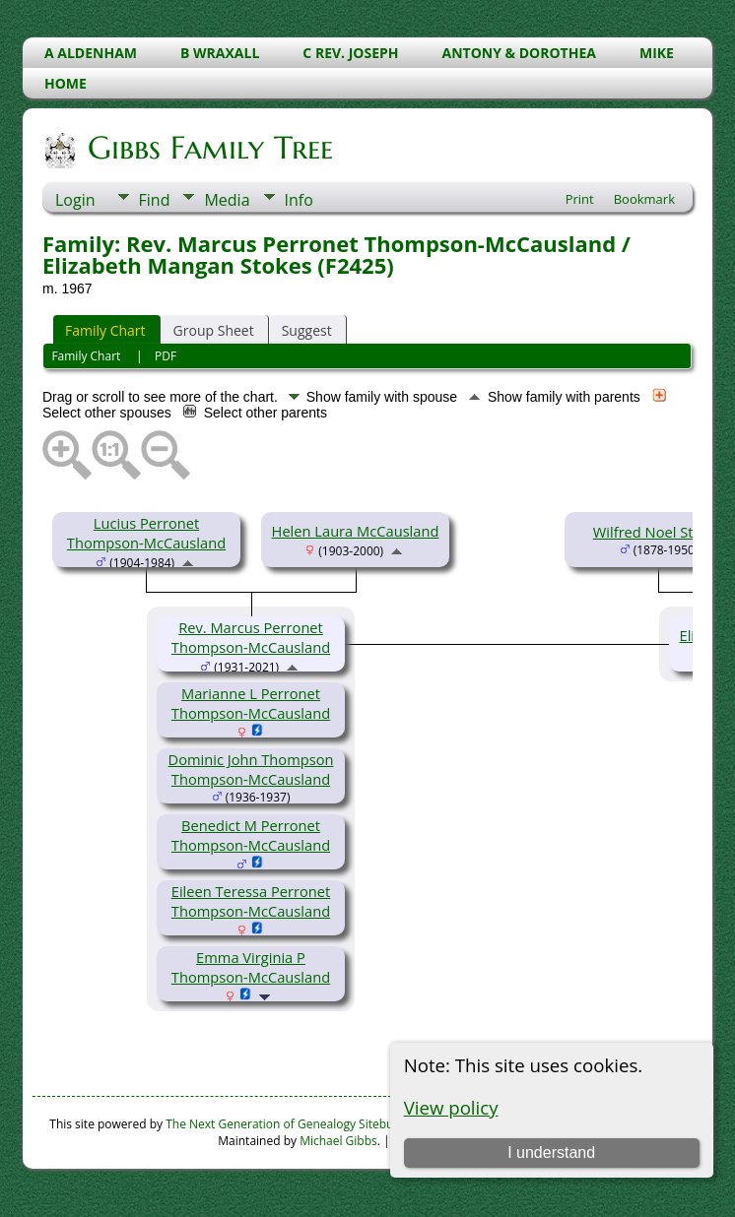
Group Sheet (213, 330)
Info (299, 200)
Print (580, 199)
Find (154, 200)
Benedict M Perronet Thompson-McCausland (250, 835)
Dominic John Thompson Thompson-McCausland (251, 769)
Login (75, 200)
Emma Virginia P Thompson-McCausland (250, 967)
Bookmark (644, 199)
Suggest (307, 330)
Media (226, 200)
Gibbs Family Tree (209, 147)
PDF (165, 356)
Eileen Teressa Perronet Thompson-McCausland (251, 901)
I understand (551, 1152)
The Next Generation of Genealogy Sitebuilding (295, 1124)
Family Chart (105, 330)
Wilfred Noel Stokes (658, 532)
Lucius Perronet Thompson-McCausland (146, 532)
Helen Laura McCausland (355, 531)
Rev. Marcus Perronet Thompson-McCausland (250, 637)
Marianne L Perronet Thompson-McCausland (250, 703)
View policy (451, 1107)
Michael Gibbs (338, 1140)
